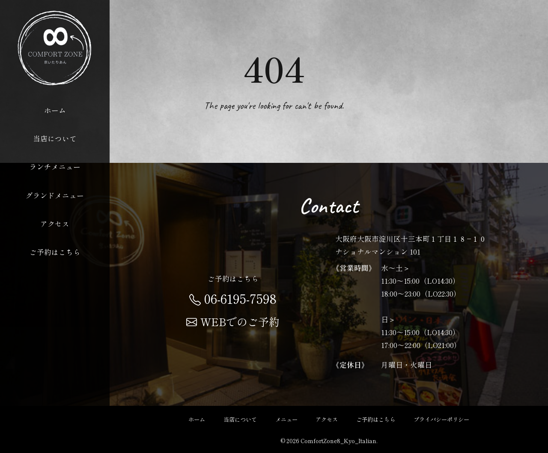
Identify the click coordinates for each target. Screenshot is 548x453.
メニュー (286, 419)
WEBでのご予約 (233, 321)
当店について (55, 138)
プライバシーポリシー (441, 419)
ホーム (55, 110)
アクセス (54, 224)
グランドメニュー (55, 195)
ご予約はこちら (55, 252)
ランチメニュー (55, 167)
